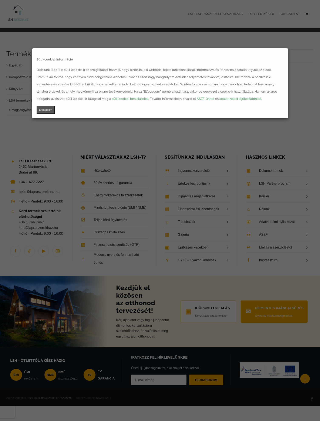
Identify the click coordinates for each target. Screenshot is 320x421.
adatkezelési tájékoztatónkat (240, 99)
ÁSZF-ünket (205, 99)
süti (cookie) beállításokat (130, 99)
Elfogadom (45, 109)
